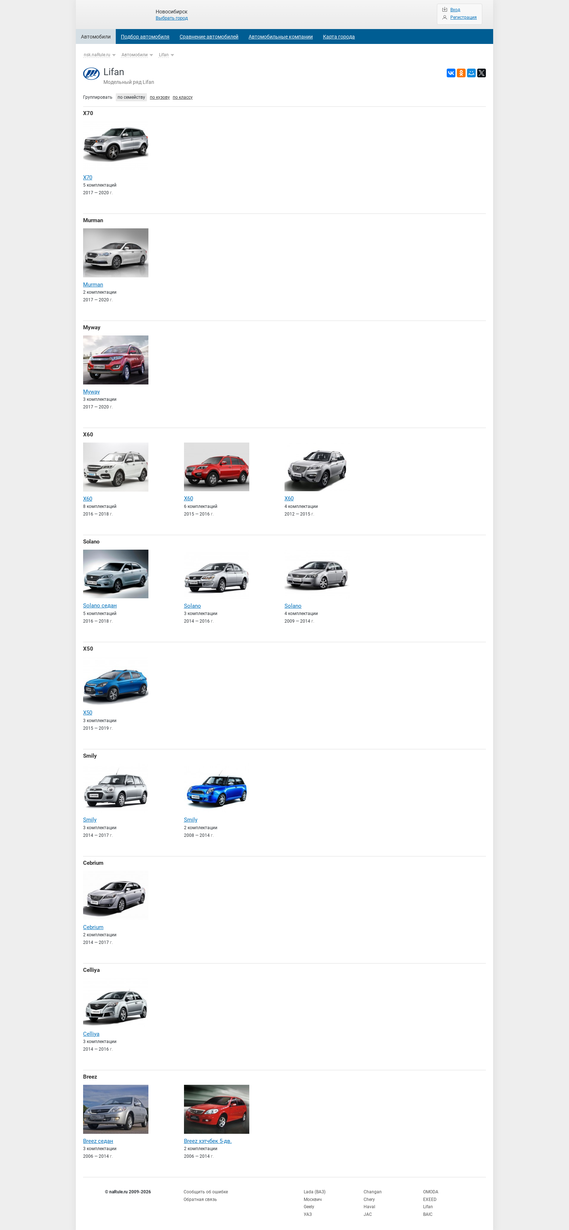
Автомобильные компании (281, 37)
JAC (368, 1211)
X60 (88, 434)
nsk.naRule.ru (97, 54)
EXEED (430, 1197)
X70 (88, 113)
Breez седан (98, 1138)
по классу (183, 97)
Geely (309, 1204)
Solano (91, 541)
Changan (373, 1189)
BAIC (428, 1211)
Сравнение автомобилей (209, 37)
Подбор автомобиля (145, 37)
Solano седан (100, 604)
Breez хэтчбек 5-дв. (208, 1138)
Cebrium (93, 861)
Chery (369, 1197)
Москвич (313, 1197)
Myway (92, 327)
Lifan (164, 54)
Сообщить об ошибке (206, 1189)
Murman (93, 220)
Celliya (91, 968)
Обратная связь (200, 1197)
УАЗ (308, 1211)
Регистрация (463, 17)
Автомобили (96, 37)
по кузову (160, 97)
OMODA (430, 1189)
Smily (90, 754)
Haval (369, 1204)
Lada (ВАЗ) (315, 1189)
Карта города (339, 37)
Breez (90, 1074)
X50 (88, 647)
